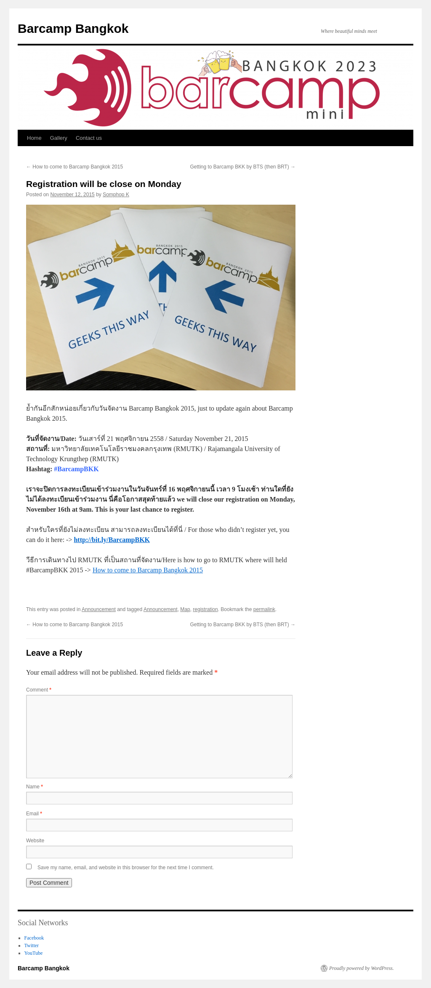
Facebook (34, 938)
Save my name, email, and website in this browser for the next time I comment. (125, 868)
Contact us (89, 138)
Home (34, 138)
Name (34, 787)
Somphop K (116, 195)
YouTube (33, 953)
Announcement (99, 609)
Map (185, 609)
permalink (264, 609)
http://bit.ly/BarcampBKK (112, 539)
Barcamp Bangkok (73, 28)
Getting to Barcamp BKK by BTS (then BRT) (242, 167)
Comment (38, 690)
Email (34, 814)
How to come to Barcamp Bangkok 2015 (74, 167)
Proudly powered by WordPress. (361, 968)
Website (35, 841)
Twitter (31, 945)
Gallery (58, 138)
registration (205, 609)
